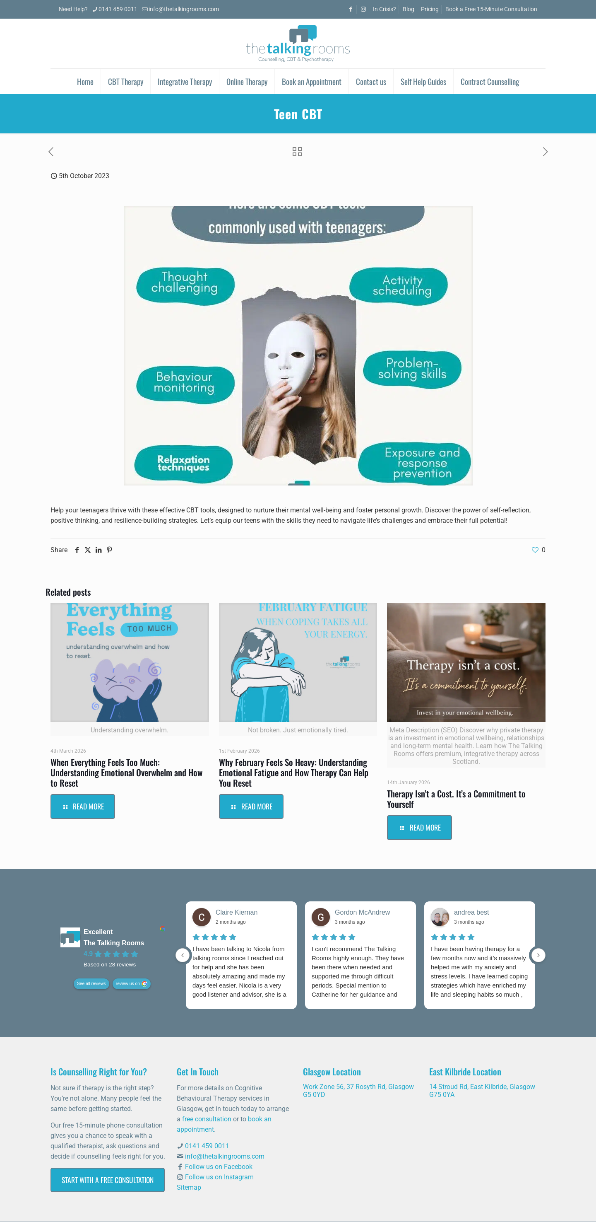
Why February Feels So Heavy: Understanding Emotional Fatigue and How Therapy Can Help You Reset (293, 772)
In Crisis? (384, 9)
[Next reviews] (538, 955)
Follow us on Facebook (218, 1167)
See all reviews (91, 984)
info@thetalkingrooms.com (224, 1156)
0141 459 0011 (207, 1146)
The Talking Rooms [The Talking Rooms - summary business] (114, 943)
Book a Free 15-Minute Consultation (491, 9)
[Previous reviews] (182, 955)
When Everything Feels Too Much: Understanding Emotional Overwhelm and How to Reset (126, 772)
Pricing (430, 9)
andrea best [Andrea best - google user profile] (471, 912)
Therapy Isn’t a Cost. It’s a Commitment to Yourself (456, 798)
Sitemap (189, 1187)
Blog (408, 9)
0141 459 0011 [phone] (118, 9)
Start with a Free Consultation (108, 1179)
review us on (128, 984)
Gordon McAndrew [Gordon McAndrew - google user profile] (362, 912)
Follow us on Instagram (219, 1177)
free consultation (206, 1119)
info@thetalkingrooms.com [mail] (184, 9)
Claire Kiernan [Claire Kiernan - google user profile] (236, 912)
